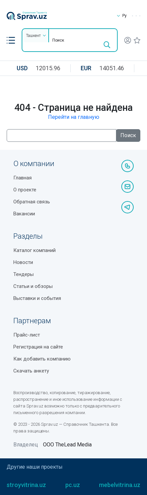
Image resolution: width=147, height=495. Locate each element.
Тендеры (23, 274)
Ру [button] (121, 15)
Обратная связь (31, 202)
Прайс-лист (26, 335)
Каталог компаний (34, 250)
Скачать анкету (31, 371)
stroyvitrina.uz (26, 484)
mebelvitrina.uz (119, 484)
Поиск (128, 135)
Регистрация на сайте (38, 347)
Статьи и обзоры (33, 286)
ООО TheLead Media (67, 444)
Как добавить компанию (42, 359)
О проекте (24, 190)
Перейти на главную (73, 117)
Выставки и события (37, 298)
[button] (11, 40)
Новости (23, 262)
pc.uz (72, 484)
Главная (22, 178)
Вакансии (24, 214)
